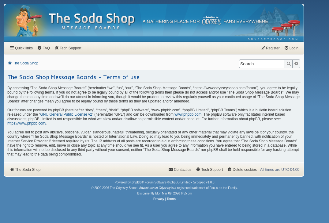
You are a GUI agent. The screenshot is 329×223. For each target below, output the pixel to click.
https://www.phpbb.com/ (26, 123)
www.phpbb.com (187, 114)
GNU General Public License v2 (66, 114)
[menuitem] (273, 39)
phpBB (137, 182)
